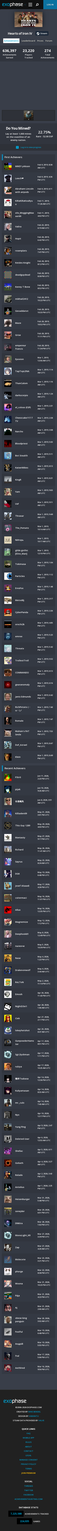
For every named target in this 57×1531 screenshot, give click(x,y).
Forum (48, 40)
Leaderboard (28, 40)
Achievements (11, 40)
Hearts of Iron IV (20, 33)
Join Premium (28, 1473)
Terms (28, 1468)
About (28, 1446)
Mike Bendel (34, 1411)
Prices (40, 40)
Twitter (28, 1490)
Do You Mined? (18, 128)
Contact (28, 1451)
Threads (28, 1486)
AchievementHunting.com (29, 1499)
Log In (50, 4)
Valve (41, 1420)
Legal (28, 1455)
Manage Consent (28, 1459)
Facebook (29, 1494)
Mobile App (28, 1437)
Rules (29, 1442)
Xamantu (34, 1416)
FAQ (28, 1433)
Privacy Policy (28, 1464)
